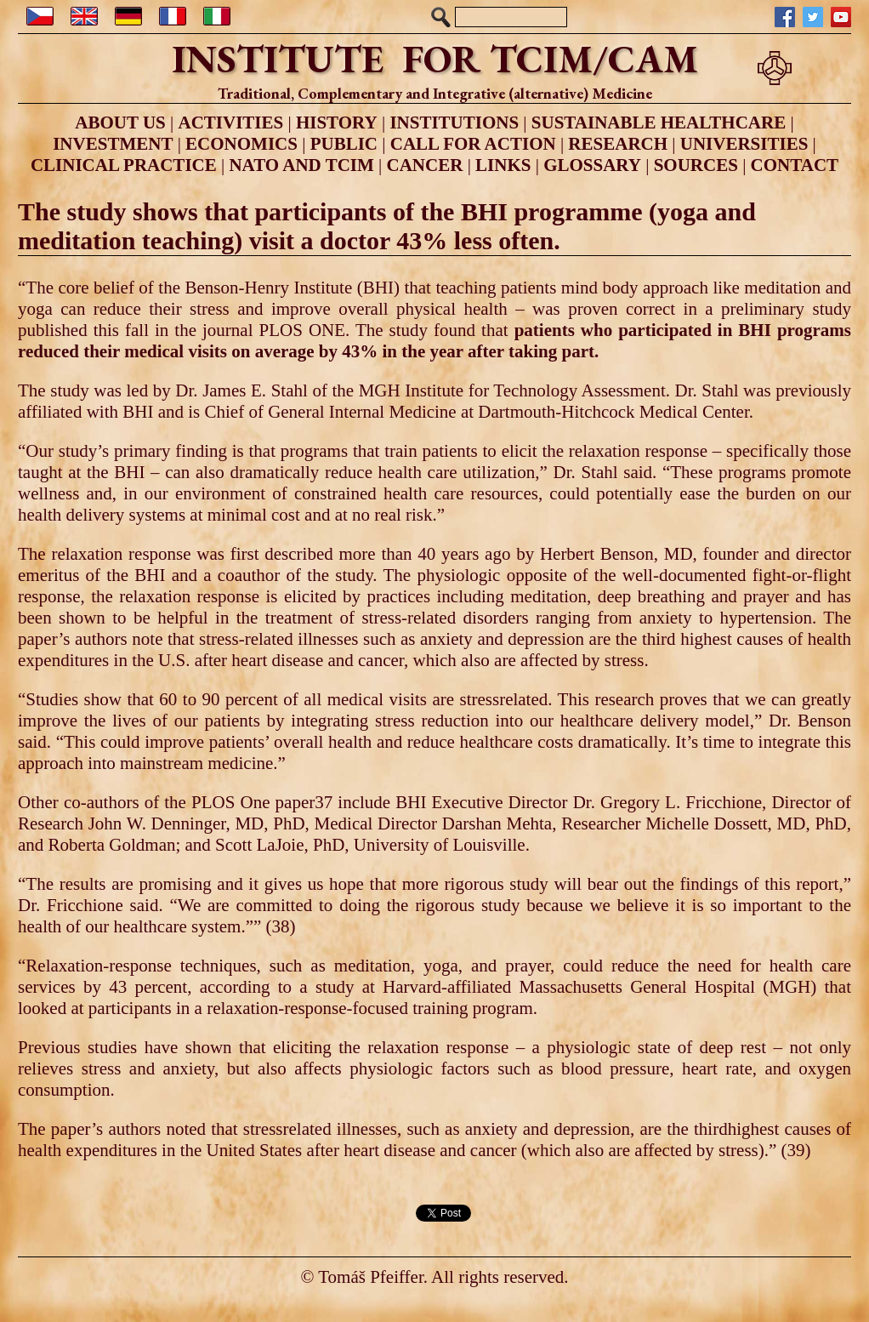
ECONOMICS (241, 144)
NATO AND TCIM (301, 165)
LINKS (503, 165)
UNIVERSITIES (744, 144)
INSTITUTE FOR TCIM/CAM (435, 58)
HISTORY (337, 122)
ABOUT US (120, 122)
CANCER (425, 165)
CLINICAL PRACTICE (124, 165)
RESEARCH (617, 144)
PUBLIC (344, 144)
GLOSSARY (592, 165)
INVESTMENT (113, 144)
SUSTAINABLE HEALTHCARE (658, 122)
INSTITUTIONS (454, 122)
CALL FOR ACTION (473, 144)
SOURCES (696, 165)
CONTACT (794, 165)
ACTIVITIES (230, 122)
